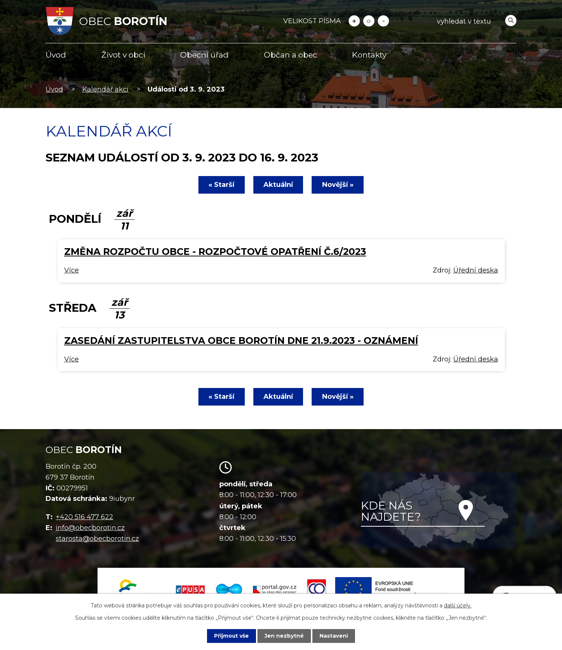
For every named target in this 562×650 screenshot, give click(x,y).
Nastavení (334, 635)
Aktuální (278, 185)
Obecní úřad (204, 54)
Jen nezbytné (284, 635)
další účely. (458, 605)
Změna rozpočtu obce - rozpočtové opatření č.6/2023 (215, 251)
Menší (383, 21)
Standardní (368, 21)
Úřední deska (475, 270)
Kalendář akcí (105, 89)
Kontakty (369, 54)
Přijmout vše (231, 635)
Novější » (338, 185)
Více (71, 270)
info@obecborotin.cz (90, 528)
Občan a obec (290, 54)
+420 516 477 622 (84, 517)
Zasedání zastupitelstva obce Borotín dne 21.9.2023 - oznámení (241, 340)
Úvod (56, 54)
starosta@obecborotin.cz (97, 539)
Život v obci (123, 54)
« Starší (221, 185)
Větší (354, 21)
